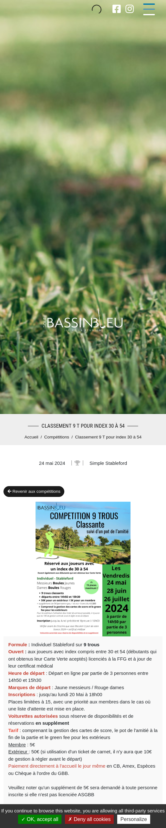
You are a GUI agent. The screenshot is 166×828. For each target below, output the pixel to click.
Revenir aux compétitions (34, 491)
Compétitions (56, 437)
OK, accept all (39, 819)
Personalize (133, 819)
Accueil (31, 437)
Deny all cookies (89, 819)
